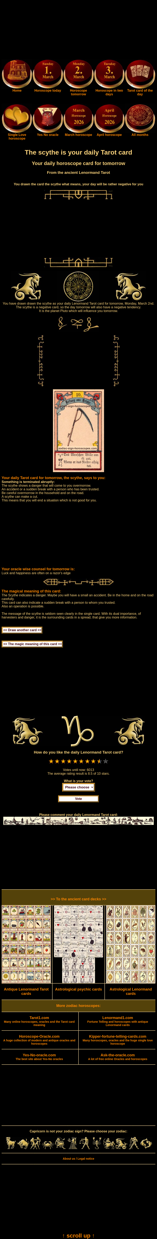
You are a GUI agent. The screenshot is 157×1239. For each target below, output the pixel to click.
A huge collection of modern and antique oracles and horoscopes (39, 1040)
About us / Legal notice (78, 1158)
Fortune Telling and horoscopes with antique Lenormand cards (117, 1021)
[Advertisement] (78, 30)
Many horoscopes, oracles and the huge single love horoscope (118, 1040)
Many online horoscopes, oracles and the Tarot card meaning (39, 1021)
